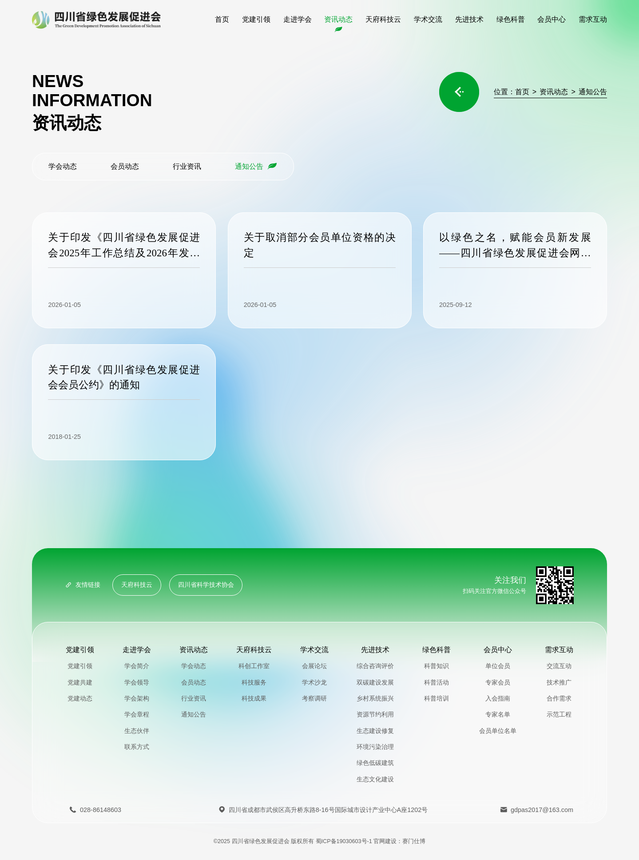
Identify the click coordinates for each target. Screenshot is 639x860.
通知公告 (593, 92)
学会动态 (65, 166)
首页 (522, 92)
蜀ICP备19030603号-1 (344, 841)
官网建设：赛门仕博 (399, 841)
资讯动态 (557, 92)
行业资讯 (189, 166)
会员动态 (127, 166)
